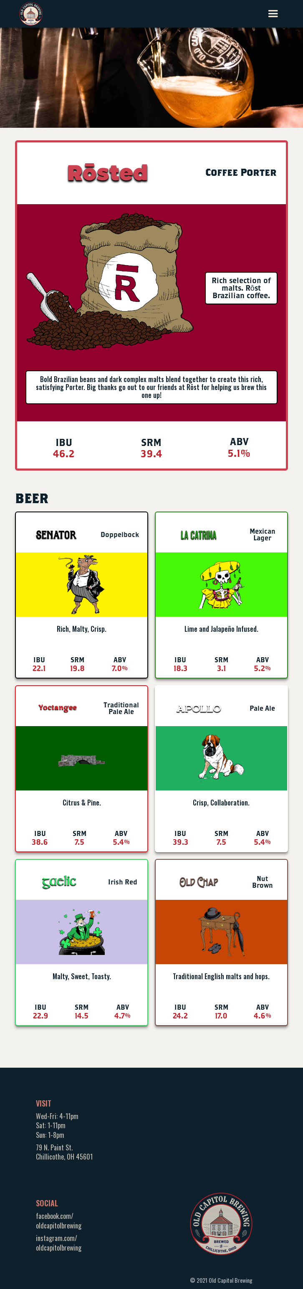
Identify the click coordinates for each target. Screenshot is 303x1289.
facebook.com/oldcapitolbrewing (58, 1220)
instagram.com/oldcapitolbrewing (58, 1242)
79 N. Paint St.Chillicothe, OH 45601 (64, 1152)
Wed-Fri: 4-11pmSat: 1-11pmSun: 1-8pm (57, 1125)
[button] (273, 14)
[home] (31, 12)
